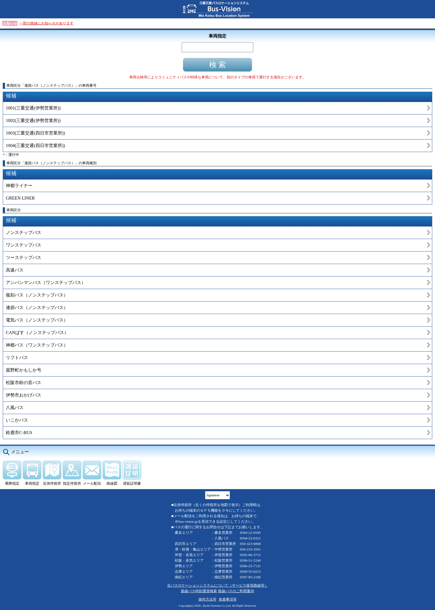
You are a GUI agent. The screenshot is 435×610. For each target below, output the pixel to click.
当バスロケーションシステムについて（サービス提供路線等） (217, 585)
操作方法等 (207, 599)
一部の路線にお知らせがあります (46, 23)
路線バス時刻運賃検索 (199, 591)
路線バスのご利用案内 (236, 591)
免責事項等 (228, 599)
